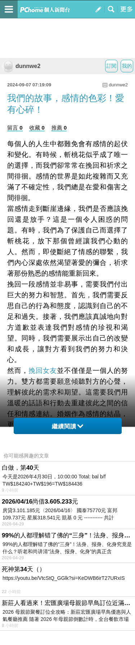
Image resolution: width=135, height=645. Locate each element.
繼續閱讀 (67, 426)
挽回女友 (42, 370)
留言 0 (15, 128)
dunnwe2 (21, 66)
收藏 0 (37, 128)
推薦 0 (59, 128)
